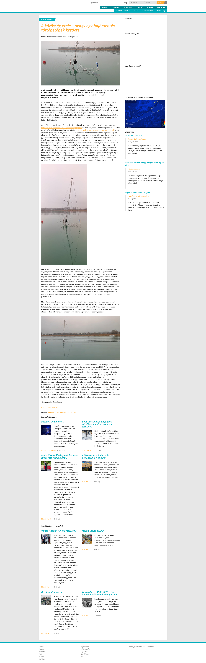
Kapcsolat (84, 652)
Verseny (116, 7)
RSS (82, 657)
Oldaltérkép (85, 654)
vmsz (57, 412)
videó (136, 10)
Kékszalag (161, 10)
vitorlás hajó (71, 412)
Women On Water (123, 10)
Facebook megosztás (49, 407)
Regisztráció (93, 3)
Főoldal (105, 7)
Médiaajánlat (85, 649)
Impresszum (85, 647)
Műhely (149, 7)
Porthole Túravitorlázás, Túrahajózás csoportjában (61, 127)
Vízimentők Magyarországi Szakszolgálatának (95, 130)
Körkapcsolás (147, 10)
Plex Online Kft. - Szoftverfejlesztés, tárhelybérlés (160, 649)
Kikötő (139, 7)
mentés (51, 412)
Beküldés (161, 7)
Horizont (128, 7)
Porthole (56, 5)
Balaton (63, 412)
